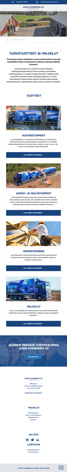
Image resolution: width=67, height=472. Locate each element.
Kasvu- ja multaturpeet (33, 414)
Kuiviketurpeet (33, 412)
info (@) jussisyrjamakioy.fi (49, 2)
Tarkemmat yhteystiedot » (33, 392)
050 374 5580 (35, 388)
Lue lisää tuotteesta (32, 154)
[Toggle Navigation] (63, 7)
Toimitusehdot (33, 451)
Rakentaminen (33, 417)
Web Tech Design (45, 467)
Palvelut (33, 419)
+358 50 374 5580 (21, 2)
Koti (7, 39)
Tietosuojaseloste (33, 449)
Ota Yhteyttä (33, 356)
